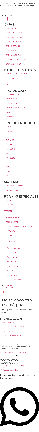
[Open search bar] (20, 290)
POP (7, 167)
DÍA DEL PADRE (12, 257)
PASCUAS (9, 271)
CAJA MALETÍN (12, 103)
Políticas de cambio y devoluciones (13, 352)
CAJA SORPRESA (12, 117)
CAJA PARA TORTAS (13, 55)
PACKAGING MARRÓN (14, 190)
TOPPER (9, 235)
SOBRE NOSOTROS (9, 331)
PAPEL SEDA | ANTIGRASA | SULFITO (20, 226)
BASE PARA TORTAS (13, 78)
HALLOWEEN (11, 262)
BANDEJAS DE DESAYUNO (16, 74)
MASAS (8, 153)
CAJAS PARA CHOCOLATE (16, 59)
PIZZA (8, 162)
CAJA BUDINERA (12, 28)
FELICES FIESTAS (12, 266)
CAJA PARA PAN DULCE (15, 64)
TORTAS (9, 171)
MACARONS (10, 149)
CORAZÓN (10, 205)
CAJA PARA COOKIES (14, 33)
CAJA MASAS (11, 51)
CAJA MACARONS (13, 46)
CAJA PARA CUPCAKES (15, 42)
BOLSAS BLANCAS (13, 218)
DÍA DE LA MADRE (13, 248)
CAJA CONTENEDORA (14, 37)
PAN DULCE (10, 158)
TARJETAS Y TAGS (13, 231)
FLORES (9, 145)
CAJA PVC (10, 112)
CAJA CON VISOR (12, 94)
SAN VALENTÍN (12, 275)
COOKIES (9, 136)
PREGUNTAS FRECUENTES (12, 336)
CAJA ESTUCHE (12, 99)
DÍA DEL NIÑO (11, 253)
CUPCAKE (10, 140)
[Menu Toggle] (2, 12)
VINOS (8, 176)
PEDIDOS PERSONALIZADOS (13, 327)
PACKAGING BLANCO (14, 186)
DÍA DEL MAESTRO (13, 280)
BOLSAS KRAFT (12, 222)
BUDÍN (8, 127)
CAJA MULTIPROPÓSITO (15, 108)
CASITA (8, 200)
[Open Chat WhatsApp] (19, 428)
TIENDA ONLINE (8, 322)
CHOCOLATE (11, 131)
